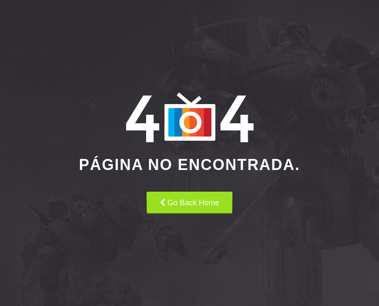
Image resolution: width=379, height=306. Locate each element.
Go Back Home (189, 202)
